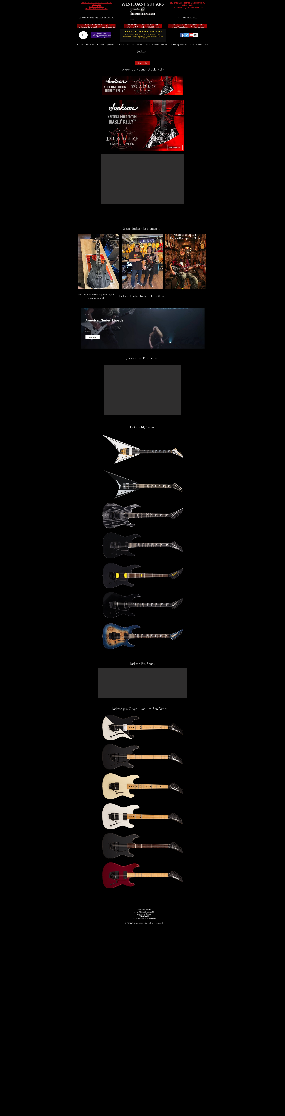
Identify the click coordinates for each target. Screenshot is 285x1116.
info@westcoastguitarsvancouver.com (187, 7)
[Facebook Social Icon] (182, 35)
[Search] (83, 35)
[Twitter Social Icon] (186, 35)
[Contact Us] (142, 63)
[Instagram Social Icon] (195, 35)
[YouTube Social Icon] (191, 35)
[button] (142, 179)
